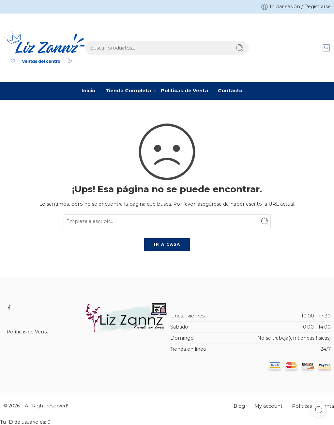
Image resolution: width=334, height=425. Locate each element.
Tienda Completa (128, 91)
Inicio (89, 91)
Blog (239, 406)
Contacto (230, 91)
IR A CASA (167, 244)
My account (268, 406)
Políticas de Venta (184, 91)
